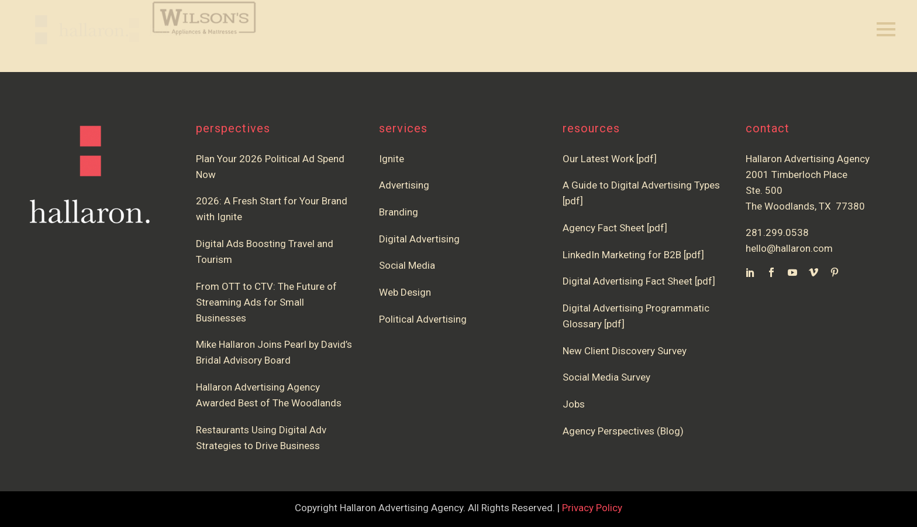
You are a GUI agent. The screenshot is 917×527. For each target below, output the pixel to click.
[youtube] (792, 272)
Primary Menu (886, 29)
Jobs (574, 404)
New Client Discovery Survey (625, 351)
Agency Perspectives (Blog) (623, 431)
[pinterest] (834, 272)
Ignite (391, 159)
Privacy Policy (592, 508)
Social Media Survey (606, 377)
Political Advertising (423, 319)
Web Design (405, 292)
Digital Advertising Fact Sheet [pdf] (639, 281)
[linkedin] (750, 272)
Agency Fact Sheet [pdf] (615, 228)
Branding (398, 212)
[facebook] (771, 272)
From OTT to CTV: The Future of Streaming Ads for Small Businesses (266, 302)
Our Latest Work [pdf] (610, 159)
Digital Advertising (419, 239)
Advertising (404, 185)
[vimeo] (813, 272)
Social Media (407, 265)
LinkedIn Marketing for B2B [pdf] (636, 255)
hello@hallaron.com (789, 248)
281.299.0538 (777, 232)
